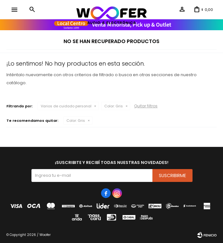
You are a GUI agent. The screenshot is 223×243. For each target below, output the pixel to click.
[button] (32, 10)
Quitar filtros (146, 106)
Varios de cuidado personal (66, 106)
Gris (113, 106)
